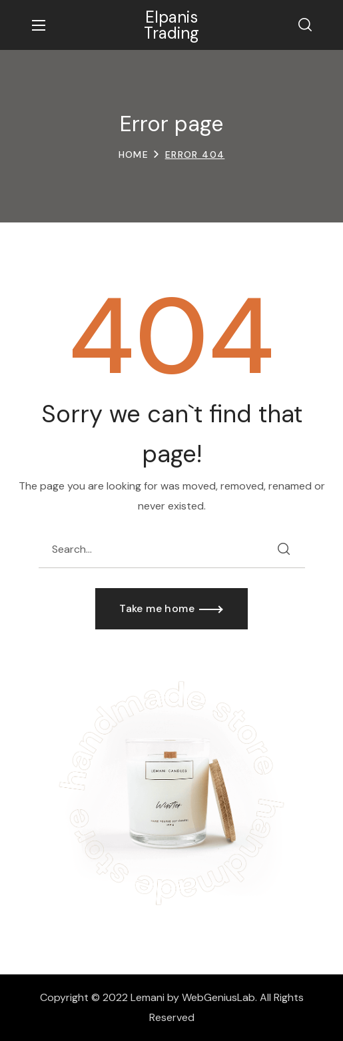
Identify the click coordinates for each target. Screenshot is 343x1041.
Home (134, 155)
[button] (305, 25)
